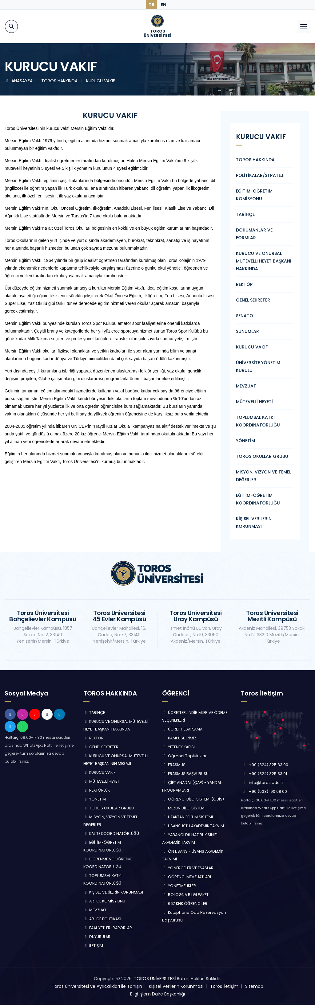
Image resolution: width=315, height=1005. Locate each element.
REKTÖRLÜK (96, 790)
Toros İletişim (224, 986)
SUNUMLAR (247, 331)
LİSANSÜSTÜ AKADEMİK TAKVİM (193, 825)
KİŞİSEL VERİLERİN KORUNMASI (113, 892)
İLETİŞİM (93, 945)
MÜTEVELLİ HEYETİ (254, 402)
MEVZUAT (246, 386)
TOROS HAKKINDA (255, 160)
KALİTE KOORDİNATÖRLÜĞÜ (111, 833)
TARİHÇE (245, 214)
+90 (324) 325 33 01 (268, 773)
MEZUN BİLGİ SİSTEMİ (183, 808)
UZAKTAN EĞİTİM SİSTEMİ (187, 817)
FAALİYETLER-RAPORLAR (107, 927)
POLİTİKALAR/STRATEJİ (260, 175)
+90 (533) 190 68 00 (268, 791)
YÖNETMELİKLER (179, 885)
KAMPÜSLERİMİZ (179, 738)
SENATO (244, 316)
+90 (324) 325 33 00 (268, 764)
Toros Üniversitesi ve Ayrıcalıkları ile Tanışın (97, 986)
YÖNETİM (245, 441)
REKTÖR (244, 284)
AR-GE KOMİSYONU (104, 901)
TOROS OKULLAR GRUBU (262, 456)
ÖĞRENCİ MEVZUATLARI (186, 876)
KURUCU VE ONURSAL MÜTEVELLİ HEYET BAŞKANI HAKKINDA (263, 261)
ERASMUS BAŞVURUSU (185, 773)
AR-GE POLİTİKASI (102, 918)
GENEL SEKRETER (253, 300)
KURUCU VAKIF (100, 81)
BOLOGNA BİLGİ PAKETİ (185, 894)
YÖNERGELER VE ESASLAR (187, 868)
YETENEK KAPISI (178, 747)
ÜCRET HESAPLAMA (182, 729)
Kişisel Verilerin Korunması (176, 986)
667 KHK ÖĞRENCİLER (184, 903)
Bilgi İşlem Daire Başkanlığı (157, 994)
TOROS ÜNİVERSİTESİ (155, 979)
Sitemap (254, 986)
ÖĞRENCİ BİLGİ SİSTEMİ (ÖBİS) (193, 799)
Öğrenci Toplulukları (185, 755)
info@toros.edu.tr (266, 782)
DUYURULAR (96, 936)
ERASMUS (173, 764)
